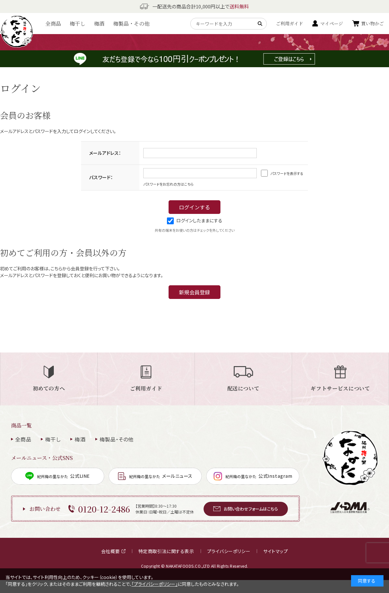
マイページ (331, 23)
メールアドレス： (105, 153)
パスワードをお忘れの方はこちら (168, 184)
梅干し (77, 23)
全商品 (53, 23)
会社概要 (113, 551)
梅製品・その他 (131, 23)
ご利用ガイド (289, 23)
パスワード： (101, 177)
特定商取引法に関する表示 (166, 551)
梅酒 (99, 23)
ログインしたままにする (194, 220)
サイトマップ (275, 551)
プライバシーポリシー (229, 551)
